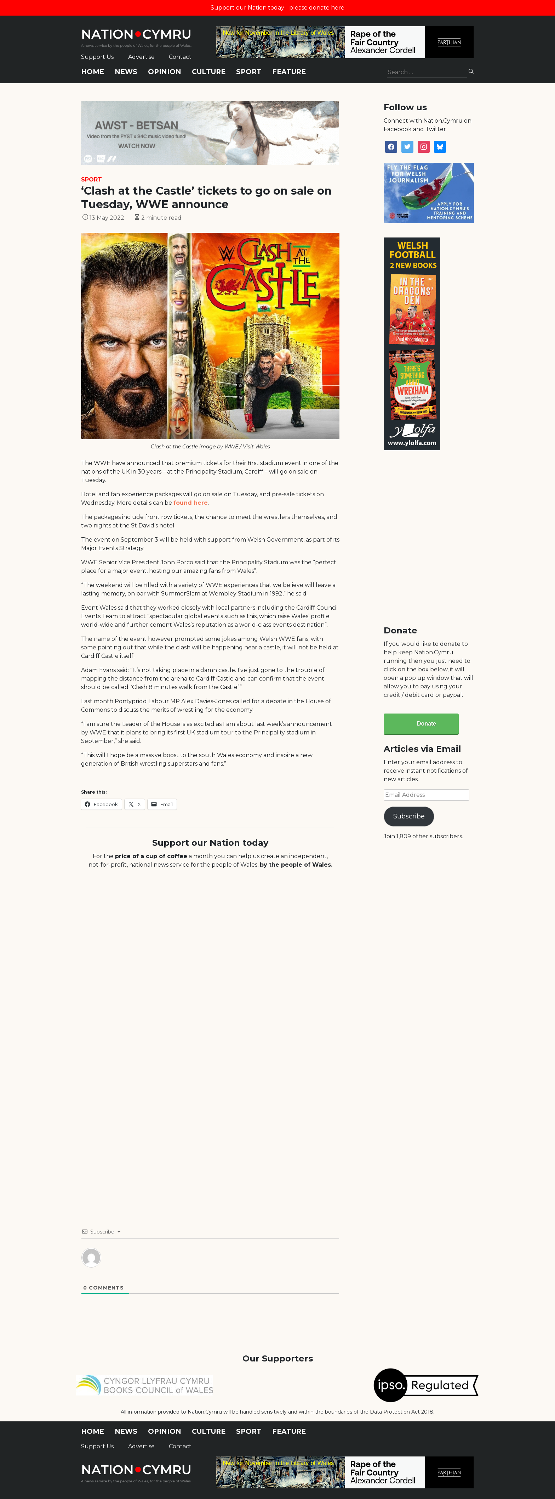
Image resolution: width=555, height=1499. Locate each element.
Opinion (164, 72)
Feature (289, 72)
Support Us (97, 57)
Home (92, 72)
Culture (208, 72)
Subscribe (409, 816)
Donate (426, 724)
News (126, 72)
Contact (180, 57)
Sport (249, 72)
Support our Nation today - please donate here (277, 7)
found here (190, 502)
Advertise (141, 57)
